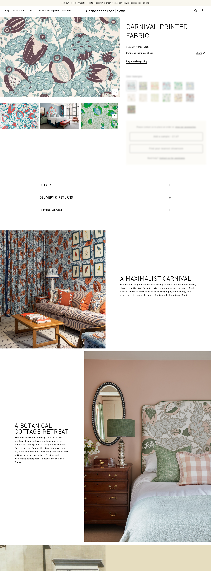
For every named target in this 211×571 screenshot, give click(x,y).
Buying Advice (105, 210)
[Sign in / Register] (203, 10)
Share (200, 53)
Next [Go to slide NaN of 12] (114, 116)
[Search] (196, 10)
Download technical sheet (139, 53)
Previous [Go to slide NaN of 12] (3, 116)
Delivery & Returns (105, 197)
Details (105, 185)
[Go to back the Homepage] (105, 10)
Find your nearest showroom (166, 149)
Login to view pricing (136, 61)
